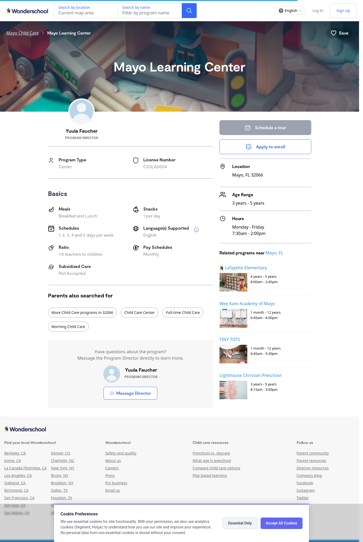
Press (110, 475)
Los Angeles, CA (18, 475)
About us (113, 460)
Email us (112, 490)
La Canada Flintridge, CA (25, 467)
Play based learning (210, 475)
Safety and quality (120, 453)
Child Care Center (139, 312)
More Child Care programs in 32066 (82, 312)
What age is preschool (212, 460)
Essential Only (240, 523)
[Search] (189, 10)
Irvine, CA (12, 460)
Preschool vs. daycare (211, 453)
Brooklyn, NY (62, 482)
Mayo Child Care (22, 33)
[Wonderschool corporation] (179, 429)
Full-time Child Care (183, 312)
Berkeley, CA (15, 453)
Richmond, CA (16, 490)
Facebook (305, 482)
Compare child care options (216, 467)
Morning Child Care (68, 326)
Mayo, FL (274, 253)
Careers (112, 467)
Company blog (309, 475)
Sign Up (343, 10)
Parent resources (311, 460)
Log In (317, 10)
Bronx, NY (59, 475)
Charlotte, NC (62, 460)
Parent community (313, 453)
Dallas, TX (59, 490)
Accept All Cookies (281, 523)
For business (116, 482)
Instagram (306, 490)
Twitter (303, 497)
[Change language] (290, 11)
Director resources (313, 467)
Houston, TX (61, 497)
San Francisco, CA (19, 497)
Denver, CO (60, 453)
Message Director (130, 393)
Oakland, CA (14, 482)
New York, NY (62, 467)
